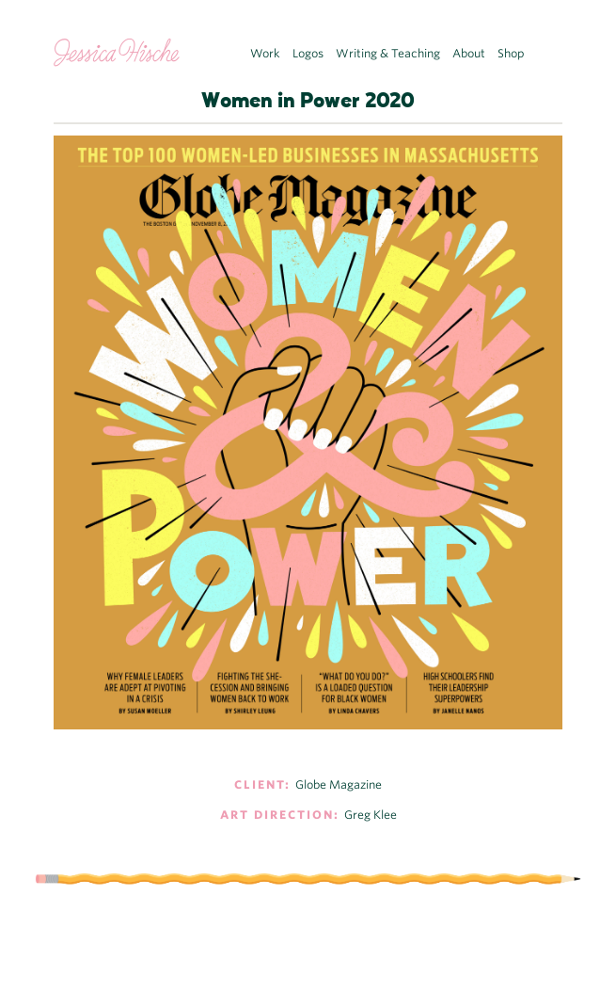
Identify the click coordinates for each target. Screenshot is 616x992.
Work (265, 53)
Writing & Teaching (388, 53)
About (468, 53)
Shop (511, 53)
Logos (308, 53)
